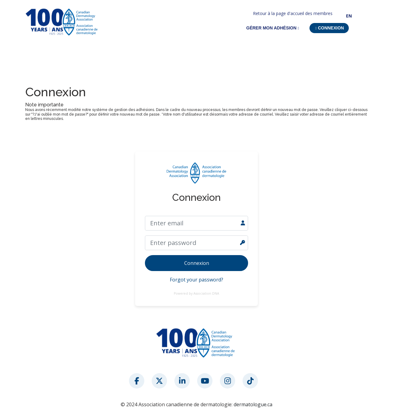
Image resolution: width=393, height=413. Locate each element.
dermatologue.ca (253, 404)
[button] (329, 28)
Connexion (196, 263)
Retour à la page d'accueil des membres (293, 13)
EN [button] (349, 16)
